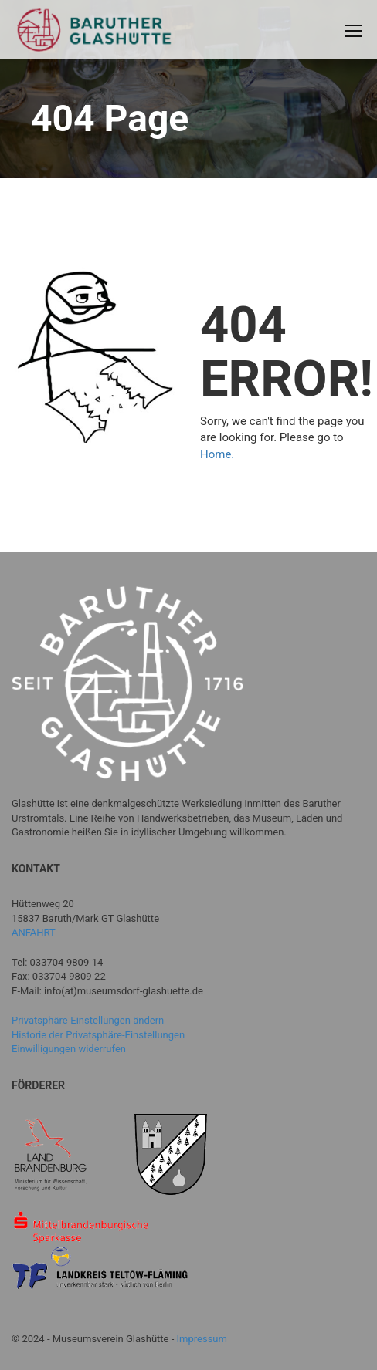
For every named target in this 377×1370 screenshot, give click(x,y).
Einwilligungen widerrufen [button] (69, 1048)
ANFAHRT (34, 932)
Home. (217, 454)
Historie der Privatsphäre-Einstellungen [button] (98, 1035)
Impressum (202, 1339)
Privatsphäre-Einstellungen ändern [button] (88, 1020)
